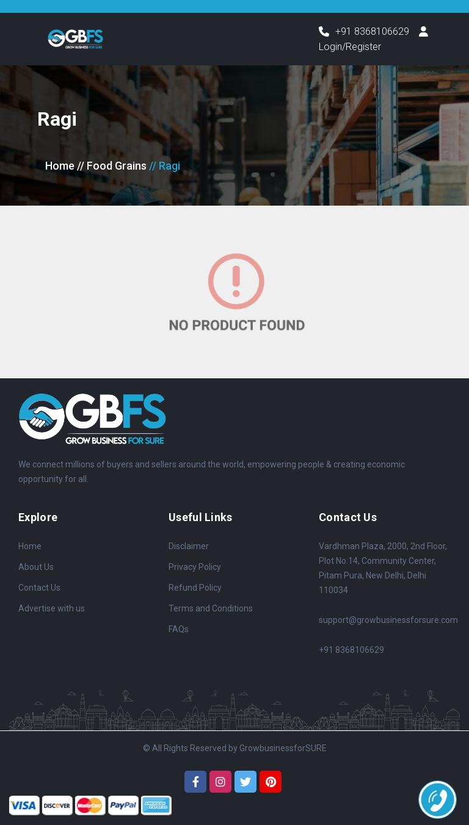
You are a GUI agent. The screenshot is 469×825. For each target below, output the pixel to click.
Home (60, 165)
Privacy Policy (195, 567)
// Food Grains (112, 165)
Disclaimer (189, 546)
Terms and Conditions (211, 608)
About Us (36, 567)
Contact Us (39, 588)
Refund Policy (195, 588)
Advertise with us (51, 608)
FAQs (179, 629)
